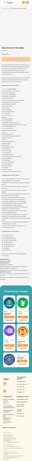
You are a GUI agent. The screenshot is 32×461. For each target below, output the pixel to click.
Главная (4, 8)
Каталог (9, 8)
